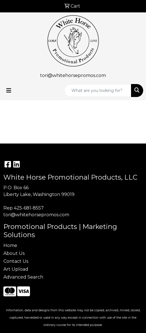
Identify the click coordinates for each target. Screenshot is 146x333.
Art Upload (15, 269)
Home (10, 245)
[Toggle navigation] (9, 90)
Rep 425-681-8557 (23, 208)
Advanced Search (23, 277)
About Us (14, 253)
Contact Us (15, 261)
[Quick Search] (97, 90)
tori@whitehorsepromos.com (73, 75)
